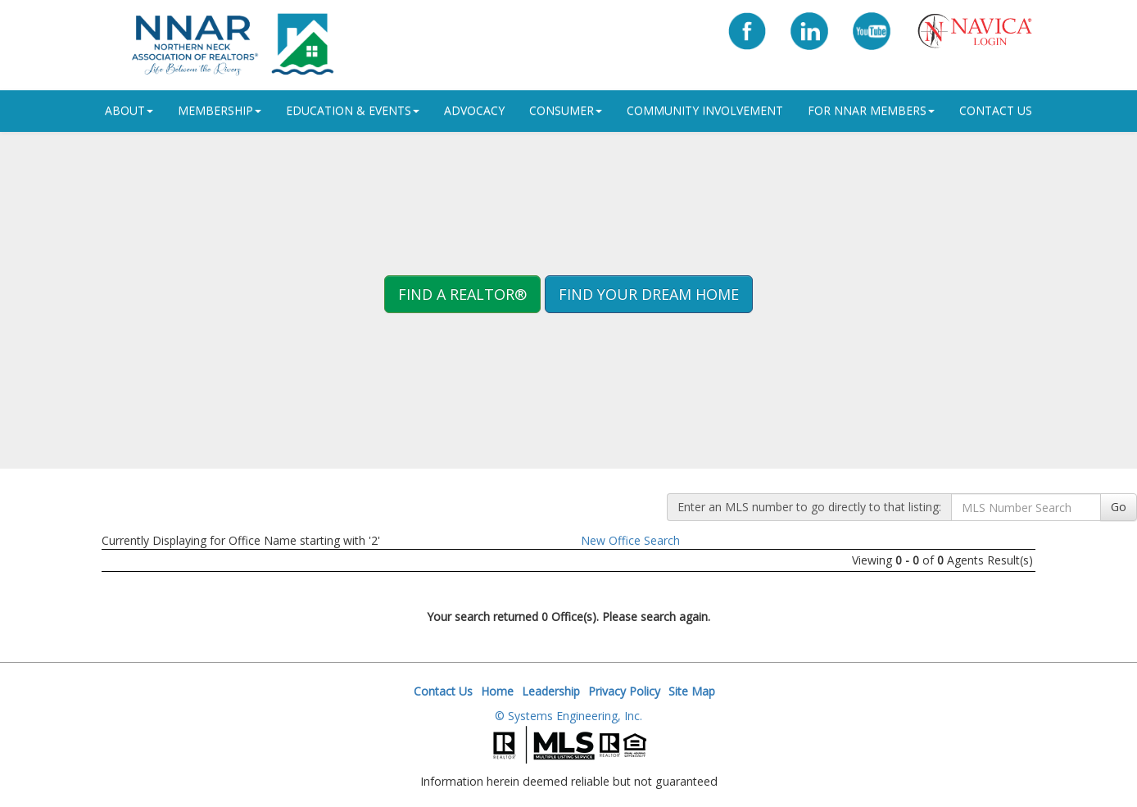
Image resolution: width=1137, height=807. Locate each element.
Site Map (691, 691)
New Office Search (630, 540)
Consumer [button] (565, 110)
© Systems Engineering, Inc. (568, 715)
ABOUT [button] (129, 110)
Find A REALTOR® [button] (462, 294)
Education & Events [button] (352, 110)
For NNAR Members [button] (871, 110)
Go (1118, 507)
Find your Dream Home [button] (649, 294)
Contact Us (995, 110)
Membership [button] (219, 110)
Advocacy (474, 110)
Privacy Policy (624, 691)
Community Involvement (705, 110)
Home (497, 691)
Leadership (551, 691)
